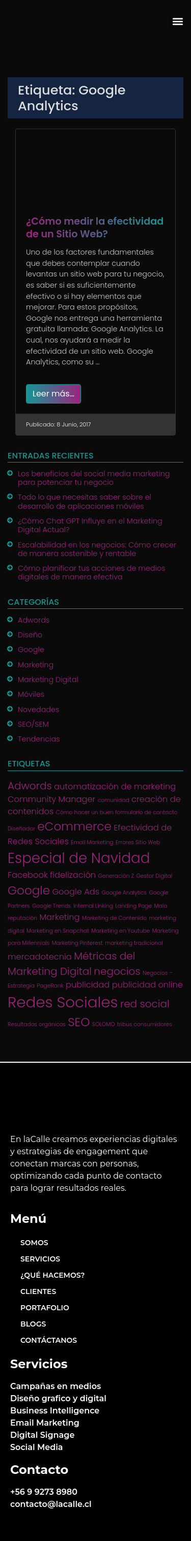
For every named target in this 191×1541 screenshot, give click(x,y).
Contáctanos (48, 1340)
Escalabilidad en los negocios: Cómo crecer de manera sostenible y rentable (97, 549)
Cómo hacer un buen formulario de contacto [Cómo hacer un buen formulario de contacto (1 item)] (117, 812)
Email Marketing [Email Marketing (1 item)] (92, 842)
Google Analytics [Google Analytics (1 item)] (124, 893)
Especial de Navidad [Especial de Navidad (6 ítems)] (79, 858)
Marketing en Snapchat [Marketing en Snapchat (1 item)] (57, 931)
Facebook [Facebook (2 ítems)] (28, 875)
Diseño (30, 635)
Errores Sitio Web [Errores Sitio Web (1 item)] (138, 842)
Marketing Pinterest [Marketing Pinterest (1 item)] (77, 943)
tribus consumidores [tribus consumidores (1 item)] (144, 1024)
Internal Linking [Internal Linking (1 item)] (93, 906)
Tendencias (39, 739)
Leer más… (53, 393)
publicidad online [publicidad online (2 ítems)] (147, 985)
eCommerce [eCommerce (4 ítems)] (74, 826)
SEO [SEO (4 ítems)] (79, 1022)
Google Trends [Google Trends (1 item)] (51, 906)
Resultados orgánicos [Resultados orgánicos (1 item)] (37, 1024)
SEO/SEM (33, 724)
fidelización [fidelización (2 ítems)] (73, 875)
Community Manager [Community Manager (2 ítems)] (51, 799)
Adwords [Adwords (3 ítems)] (30, 786)
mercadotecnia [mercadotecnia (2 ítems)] (40, 957)
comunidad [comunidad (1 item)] (113, 800)
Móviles (31, 694)
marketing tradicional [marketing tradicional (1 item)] (133, 943)
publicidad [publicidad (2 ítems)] (88, 985)
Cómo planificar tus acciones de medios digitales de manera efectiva (92, 572)
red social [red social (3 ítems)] (145, 1004)
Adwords (33, 620)
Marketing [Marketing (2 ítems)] (59, 917)
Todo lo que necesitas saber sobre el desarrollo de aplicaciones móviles (84, 501)
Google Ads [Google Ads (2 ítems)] (75, 892)
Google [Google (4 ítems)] (29, 890)
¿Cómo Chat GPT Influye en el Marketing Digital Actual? (90, 525)
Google (31, 649)
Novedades (38, 709)
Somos (34, 1242)
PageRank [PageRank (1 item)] (50, 986)
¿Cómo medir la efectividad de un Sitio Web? (94, 227)
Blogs (33, 1324)
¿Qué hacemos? (52, 1275)
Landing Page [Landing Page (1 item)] (133, 906)
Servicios (40, 1258)
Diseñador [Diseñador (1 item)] (21, 829)
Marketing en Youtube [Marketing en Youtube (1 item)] (120, 931)
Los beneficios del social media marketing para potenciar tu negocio (94, 478)
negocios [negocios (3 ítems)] (117, 971)
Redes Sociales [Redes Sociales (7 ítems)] (63, 1002)
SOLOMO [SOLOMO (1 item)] (103, 1024)
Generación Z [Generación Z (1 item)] (116, 876)
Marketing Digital (48, 679)
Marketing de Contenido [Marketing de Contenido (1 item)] (114, 918)
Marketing (35, 665)
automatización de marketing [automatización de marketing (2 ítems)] (115, 786)
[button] (177, 21)
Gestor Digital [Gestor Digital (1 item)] (154, 876)
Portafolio (44, 1307)
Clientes (38, 1291)
